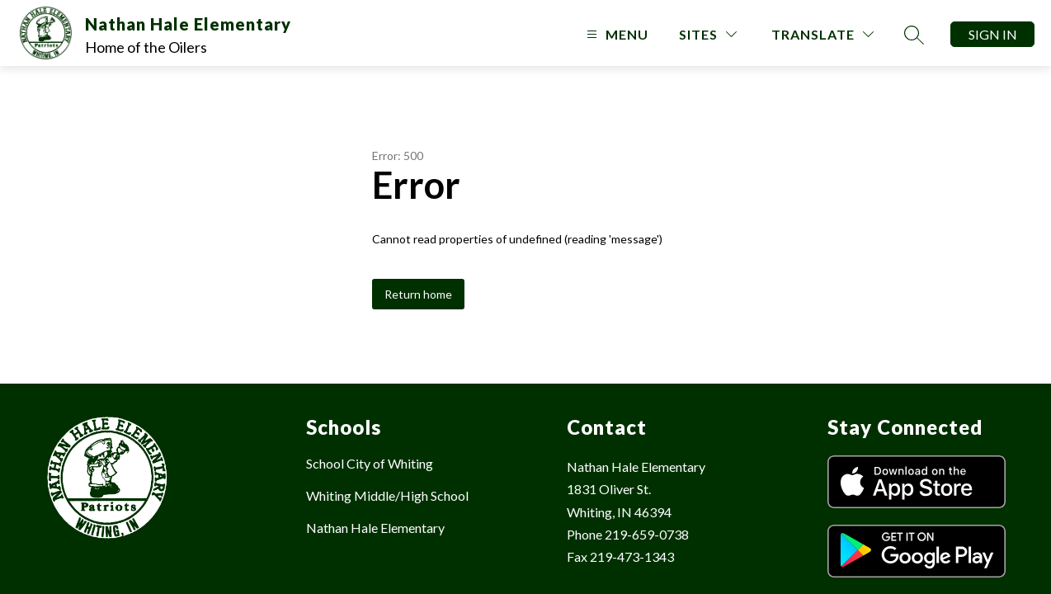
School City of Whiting (369, 463)
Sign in (993, 34)
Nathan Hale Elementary (375, 527)
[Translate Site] (822, 34)
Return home (418, 294)
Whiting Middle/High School (387, 495)
